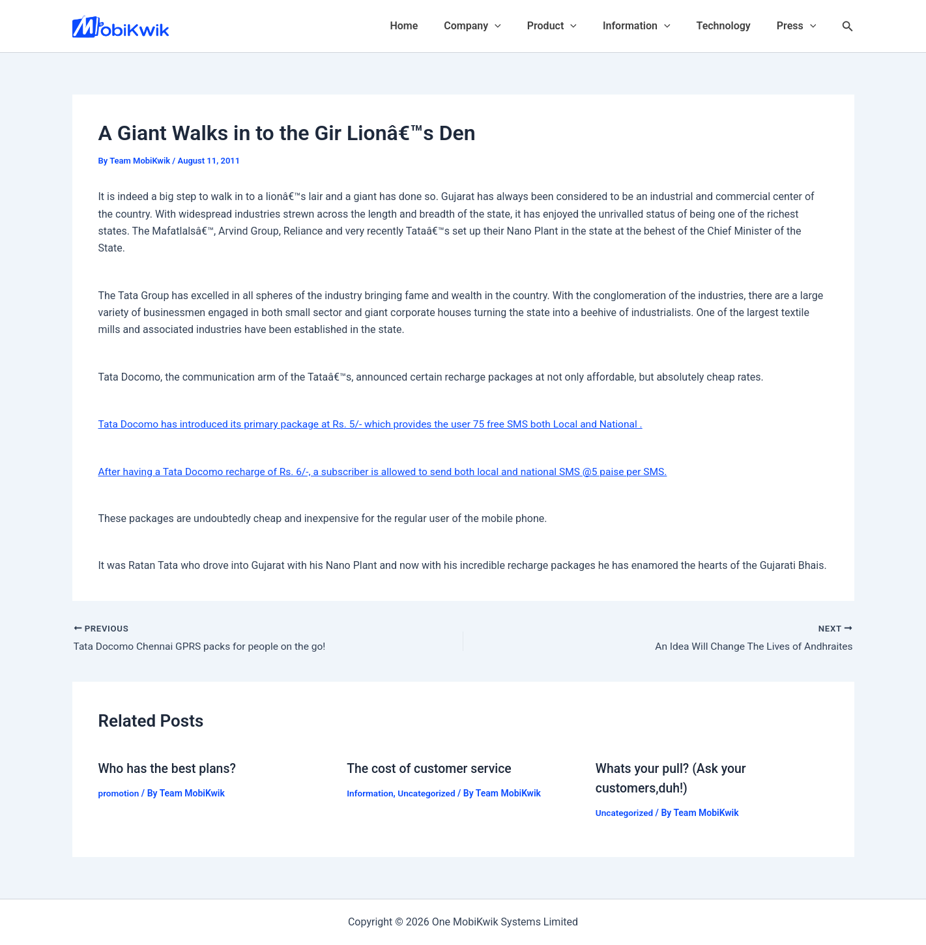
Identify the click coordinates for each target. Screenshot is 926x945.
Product (570, 26)
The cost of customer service (431, 768)
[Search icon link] (848, 26)
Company (495, 26)
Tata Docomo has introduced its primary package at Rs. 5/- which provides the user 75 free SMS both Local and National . (378, 424)
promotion (119, 793)
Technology (731, 26)
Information (650, 26)
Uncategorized (429, 793)
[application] (518, 26)
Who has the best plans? (169, 768)
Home (432, 26)
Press (799, 26)
